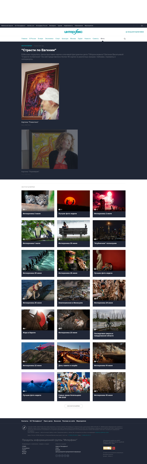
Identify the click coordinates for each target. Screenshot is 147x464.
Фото (103, 38)
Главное (24, 38)
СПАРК (24, 446)
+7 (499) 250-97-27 (86, 435)
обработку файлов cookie (102, 432)
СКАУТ (24, 450)
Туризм (60, 25)
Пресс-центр (48, 421)
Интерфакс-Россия (41, 25)
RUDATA (58, 450)
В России (32, 38)
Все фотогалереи (73, 406)
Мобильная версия (7, 25)
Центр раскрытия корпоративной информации (68, 452)
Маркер (24, 452)
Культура (65, 38)
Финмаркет (52, 25)
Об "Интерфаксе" (20, 25)
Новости (87, 38)
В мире (40, 38)
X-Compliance (25, 448)
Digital (80, 38)
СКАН (57, 448)
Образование (79, 25)
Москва (73, 38)
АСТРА (24, 453)
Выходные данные (108, 454)
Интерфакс (73, 32)
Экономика (49, 38)
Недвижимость (68, 25)
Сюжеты (96, 38)
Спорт (57, 38)
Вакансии (57, 421)
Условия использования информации (113, 452)
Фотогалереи (26, 46)
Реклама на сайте (68, 421)
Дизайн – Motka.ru (108, 456)
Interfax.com (30, 25)
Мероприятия (89, 25)
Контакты (24, 421)
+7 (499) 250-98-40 (73, 435)
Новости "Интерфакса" (62, 446)
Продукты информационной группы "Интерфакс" (49, 440)
